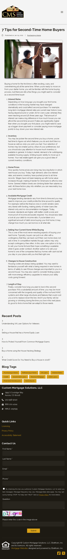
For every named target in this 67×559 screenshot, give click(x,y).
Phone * (5, 479)
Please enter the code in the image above (19, 520)
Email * (5, 469)
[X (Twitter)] (63, 553)
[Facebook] (59, 553)
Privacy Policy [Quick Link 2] (7, 431)
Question (6, 499)
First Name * (7, 449)
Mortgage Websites (19, 548)
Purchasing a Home (34, 35)
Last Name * (7, 459)
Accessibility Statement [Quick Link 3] (11, 435)
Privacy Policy (44, 495)
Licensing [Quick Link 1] (6, 426)
